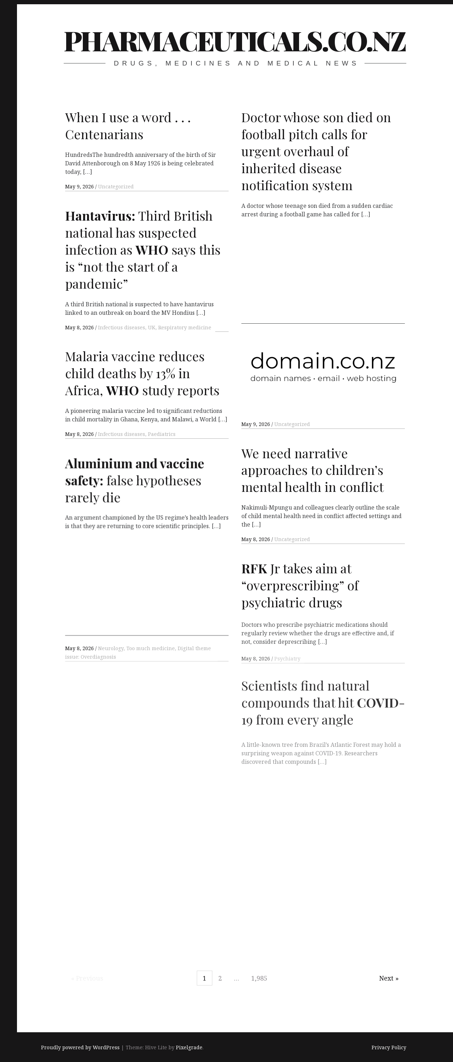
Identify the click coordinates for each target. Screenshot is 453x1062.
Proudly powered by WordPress (80, 1047)
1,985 (259, 978)
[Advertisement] (323, 274)
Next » (389, 978)
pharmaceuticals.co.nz (234, 40)
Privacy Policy (389, 1047)
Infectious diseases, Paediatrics (137, 434)
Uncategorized (116, 186)
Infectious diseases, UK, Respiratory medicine (154, 327)
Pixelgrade (189, 1047)
